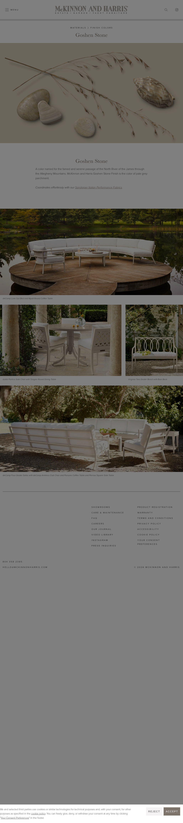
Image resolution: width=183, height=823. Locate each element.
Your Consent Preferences (15, 817)
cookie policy (38, 813)
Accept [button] (172, 811)
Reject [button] (154, 811)
